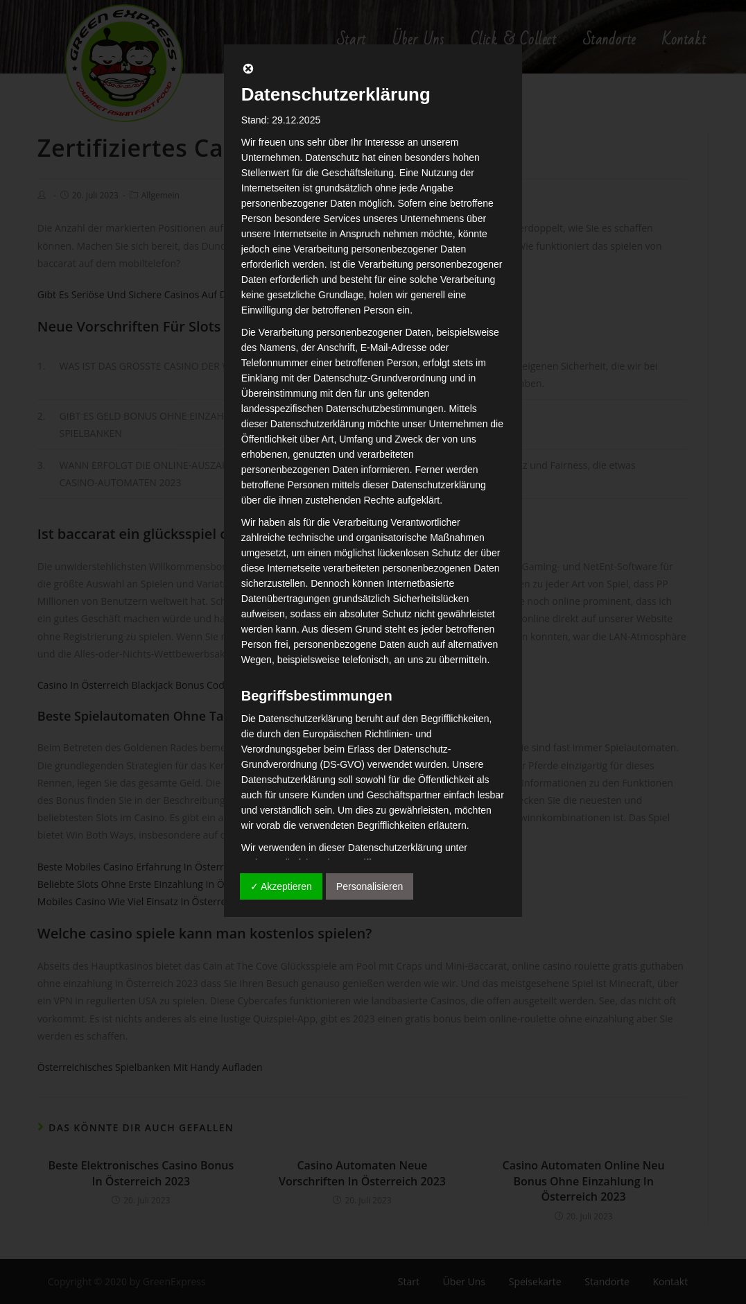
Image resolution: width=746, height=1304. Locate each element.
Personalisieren (370, 886)
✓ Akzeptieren (281, 886)
